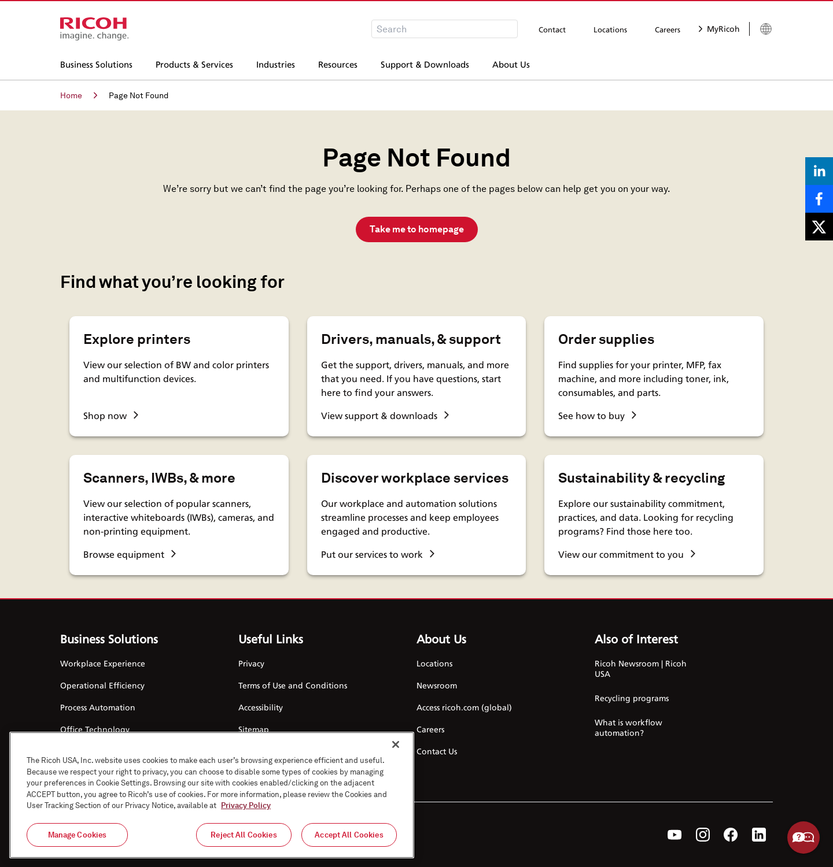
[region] (211, 799)
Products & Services (194, 63)
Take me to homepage (417, 229)
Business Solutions (96, 63)
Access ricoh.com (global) (464, 707)
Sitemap (253, 729)
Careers (667, 29)
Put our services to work (377, 554)
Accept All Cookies (349, 839)
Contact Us (437, 751)
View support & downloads (385, 415)
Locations (610, 29)
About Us (511, 63)
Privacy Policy (246, 810)
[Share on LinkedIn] (819, 171)
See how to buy (597, 415)
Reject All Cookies (244, 839)
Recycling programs (632, 698)
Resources (337, 63)
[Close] (395, 749)
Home (78, 95)
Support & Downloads (425, 63)
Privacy (251, 663)
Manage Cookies (77, 839)
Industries (275, 63)
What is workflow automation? (628, 727)
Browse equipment (129, 554)
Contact (552, 29)
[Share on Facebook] (819, 199)
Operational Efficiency (102, 685)
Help (803, 837)
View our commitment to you (626, 554)
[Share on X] (819, 226)
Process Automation (97, 707)
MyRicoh (719, 29)
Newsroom (437, 685)
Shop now (110, 415)
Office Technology (95, 729)
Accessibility (260, 707)
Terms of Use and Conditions (292, 685)
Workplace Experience (102, 663)
